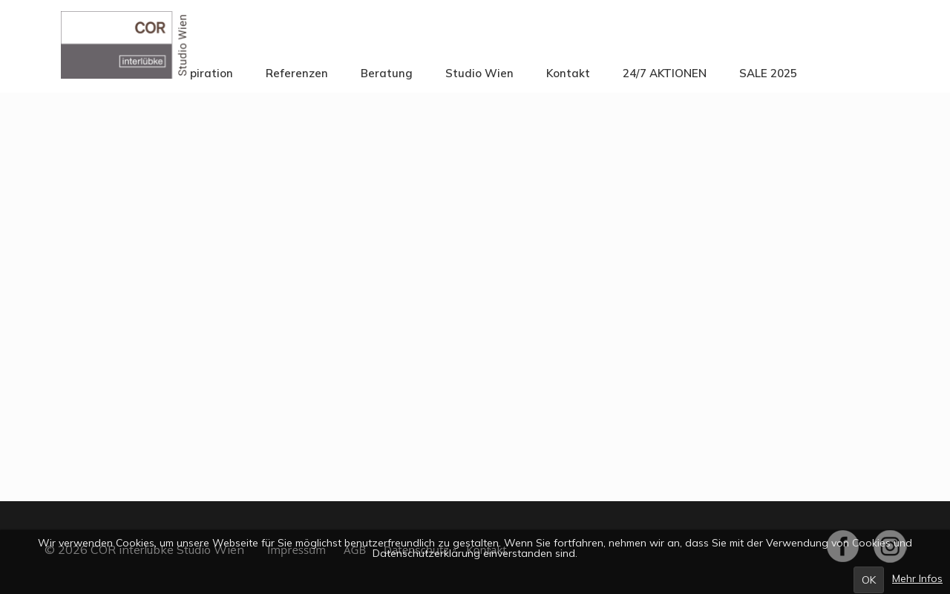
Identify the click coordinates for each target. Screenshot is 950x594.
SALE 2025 (768, 73)
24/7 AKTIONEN (665, 73)
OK (869, 580)
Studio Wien (479, 73)
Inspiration (203, 73)
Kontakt (568, 73)
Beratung (387, 73)
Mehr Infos (917, 578)
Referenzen (297, 73)
